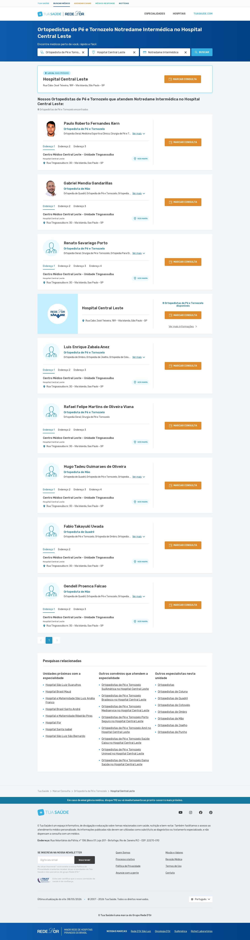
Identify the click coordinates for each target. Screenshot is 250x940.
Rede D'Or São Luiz (141, 931)
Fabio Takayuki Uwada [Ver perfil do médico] (83, 526)
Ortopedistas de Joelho (172, 725)
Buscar (202, 52)
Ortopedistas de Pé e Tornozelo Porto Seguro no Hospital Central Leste (125, 719)
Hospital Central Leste (65, 79)
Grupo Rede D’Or (142, 915)
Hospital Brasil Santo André (63, 709)
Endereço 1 (49, 146)
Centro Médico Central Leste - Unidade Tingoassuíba (78, 154)
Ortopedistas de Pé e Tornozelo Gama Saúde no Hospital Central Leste (125, 762)
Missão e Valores (174, 852)
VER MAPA (140, 158)
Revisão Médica (174, 859)
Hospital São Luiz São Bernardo (65, 736)
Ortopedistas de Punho (172, 732)
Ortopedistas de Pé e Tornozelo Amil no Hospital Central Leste (126, 730)
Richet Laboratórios (201, 931)
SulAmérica (180, 931)
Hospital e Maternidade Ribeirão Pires (69, 715)
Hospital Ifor (53, 722)
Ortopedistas (166, 684)
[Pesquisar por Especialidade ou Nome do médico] (83, 52)
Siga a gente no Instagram (190, 812)
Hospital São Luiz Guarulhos (63, 684)
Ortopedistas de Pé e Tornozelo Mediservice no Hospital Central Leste (125, 708)
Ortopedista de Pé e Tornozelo (90, 791)
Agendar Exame (82, 3)
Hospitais (178, 13)
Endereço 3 (80, 146)
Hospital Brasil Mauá (58, 691)
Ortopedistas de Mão (171, 718)
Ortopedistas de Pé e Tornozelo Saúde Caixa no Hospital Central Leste (126, 740)
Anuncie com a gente (127, 872)
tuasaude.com (202, 13)
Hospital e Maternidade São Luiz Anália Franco (70, 700)
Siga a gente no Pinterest (210, 812)
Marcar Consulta (61, 791)
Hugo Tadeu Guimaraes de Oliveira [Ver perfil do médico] (95, 466)
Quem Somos (123, 852)
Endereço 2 (64, 146)
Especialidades (153, 13)
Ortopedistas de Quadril (173, 698)
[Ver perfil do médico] (51, 128)
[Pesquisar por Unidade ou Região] (134, 52)
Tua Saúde (43, 3)
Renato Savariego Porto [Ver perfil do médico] (86, 243)
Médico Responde (105, 3)
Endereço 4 (95, 266)
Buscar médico (61, 3)
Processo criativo (125, 859)
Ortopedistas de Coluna (173, 691)
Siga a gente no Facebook (200, 812)
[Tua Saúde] (53, 812)
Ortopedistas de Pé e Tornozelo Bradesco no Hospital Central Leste (124, 697)
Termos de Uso (174, 866)
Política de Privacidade (128, 866)
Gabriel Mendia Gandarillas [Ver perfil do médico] (88, 183)
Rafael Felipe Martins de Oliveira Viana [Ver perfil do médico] (99, 406)
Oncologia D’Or (162, 931)
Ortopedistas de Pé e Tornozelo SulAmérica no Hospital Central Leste (125, 687)
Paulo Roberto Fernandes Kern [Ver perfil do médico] (92, 123)
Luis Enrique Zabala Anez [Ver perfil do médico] (86, 347)
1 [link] (49, 640)
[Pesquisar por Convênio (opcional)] (186, 52)
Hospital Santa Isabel (59, 729)
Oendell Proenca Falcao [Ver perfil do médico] (85, 586)
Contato (170, 872)
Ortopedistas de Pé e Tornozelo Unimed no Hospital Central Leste (123, 751)
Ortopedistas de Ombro (172, 711)
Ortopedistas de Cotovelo (174, 705)
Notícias (124, 3)
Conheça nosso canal (180, 812)
